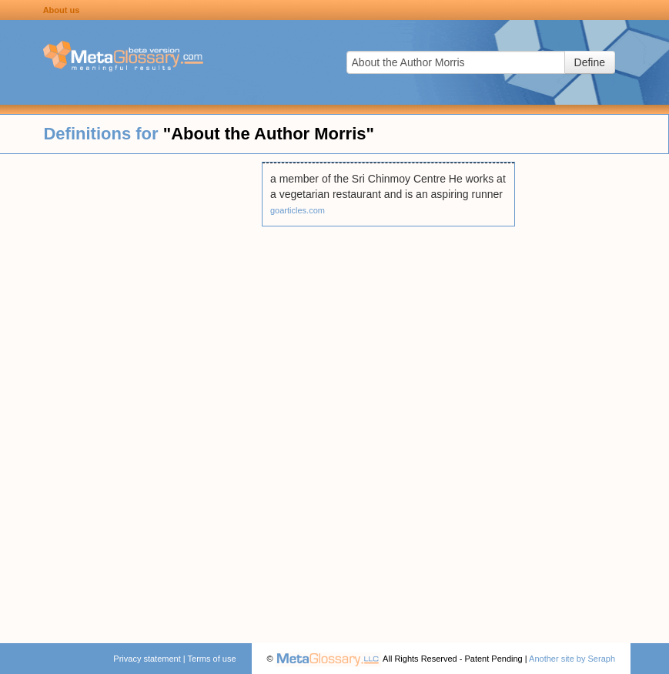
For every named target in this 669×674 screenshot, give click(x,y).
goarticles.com (297, 210)
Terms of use (212, 658)
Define (589, 62)
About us (61, 10)
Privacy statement (146, 658)
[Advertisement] (130, 393)
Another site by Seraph (572, 658)
